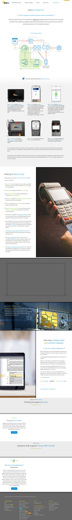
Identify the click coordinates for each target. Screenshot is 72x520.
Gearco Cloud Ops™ (22, 503)
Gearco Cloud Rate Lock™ (25, 506)
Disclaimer (33, 518)
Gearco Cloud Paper (22, 499)
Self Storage (6, 502)
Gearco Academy (37, 503)
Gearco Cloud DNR (22, 507)
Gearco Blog (36, 506)
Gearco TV (36, 505)
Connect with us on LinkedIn (53, 500)
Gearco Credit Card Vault (13, 237)
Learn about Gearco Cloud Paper (48, 389)
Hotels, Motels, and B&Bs (8, 499)
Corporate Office (51, 499)
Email (54, 497)
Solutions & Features (29, 3)
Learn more (18, 482)
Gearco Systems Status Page (39, 508)
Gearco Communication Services (14, 230)
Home (5, 496)
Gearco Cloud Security (23, 512)
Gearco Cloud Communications (24, 509)
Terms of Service (23, 518)
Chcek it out (17, 431)
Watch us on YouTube (52, 502)
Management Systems (16, 3)
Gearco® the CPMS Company (39, 501)
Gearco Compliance (37, 502)
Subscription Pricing (37, 496)
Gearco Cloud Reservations (13, 247)
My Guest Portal (22, 214)
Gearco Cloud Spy (23, 504)
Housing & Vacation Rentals (9, 500)
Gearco (9, 214)
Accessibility (37, 518)
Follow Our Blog (51, 503)
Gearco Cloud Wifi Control (23, 510)
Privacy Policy (29, 518)
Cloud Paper (15, 221)
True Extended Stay (8, 497)
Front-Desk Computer (8, 503)
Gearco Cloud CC (22, 497)
